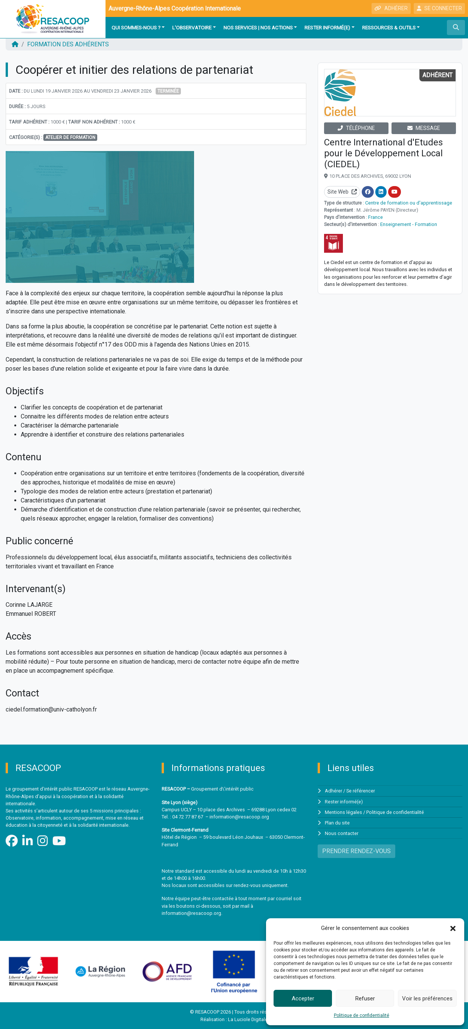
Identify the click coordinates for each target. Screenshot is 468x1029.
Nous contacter (341, 833)
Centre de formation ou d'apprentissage (408, 203)
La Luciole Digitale (248, 1019)
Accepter (303, 998)
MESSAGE (423, 128)
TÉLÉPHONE (356, 128)
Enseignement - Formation (408, 224)
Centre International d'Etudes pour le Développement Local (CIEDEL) (383, 153)
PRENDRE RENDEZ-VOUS (356, 851)
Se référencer (360, 791)
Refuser (365, 998)
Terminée (168, 91)
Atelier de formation (70, 137)
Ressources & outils (389, 27)
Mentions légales (343, 812)
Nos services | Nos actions (258, 27)
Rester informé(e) (327, 27)
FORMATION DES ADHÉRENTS (68, 44)
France (375, 217)
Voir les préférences (427, 998)
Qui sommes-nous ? (136, 27)
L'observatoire (191, 27)
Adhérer (333, 791)
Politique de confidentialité (361, 1015)
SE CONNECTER (439, 8)
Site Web (342, 192)
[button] (453, 928)
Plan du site (337, 823)
